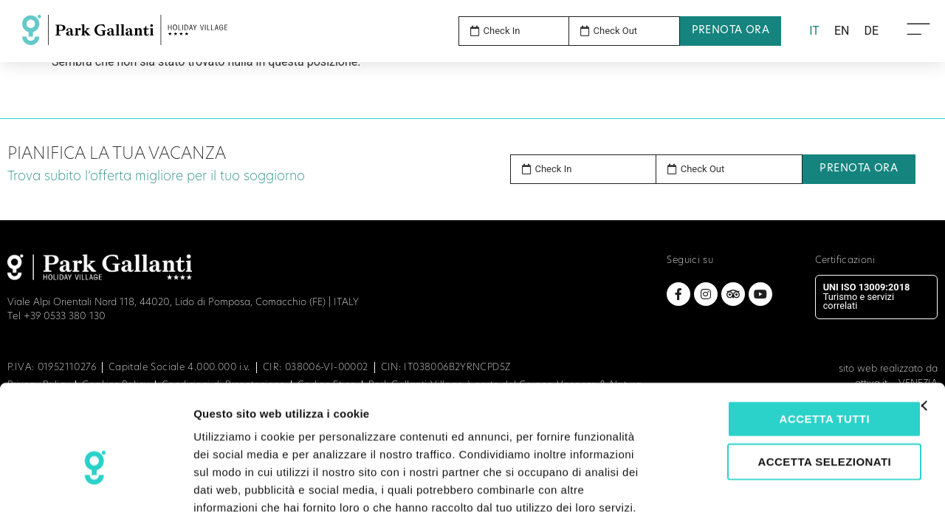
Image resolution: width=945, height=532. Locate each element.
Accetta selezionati (784, 397)
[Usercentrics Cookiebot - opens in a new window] (95, 503)
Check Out (703, 169)
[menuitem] (814, 31)
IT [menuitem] (814, 31)
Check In (553, 169)
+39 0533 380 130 (65, 316)
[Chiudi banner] (922, 341)
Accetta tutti (784, 354)
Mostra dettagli (777, 503)
